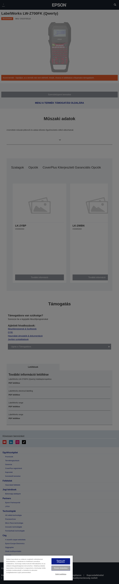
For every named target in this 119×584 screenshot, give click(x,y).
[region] (38, 568)
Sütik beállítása (60, 574)
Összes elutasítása (61, 568)
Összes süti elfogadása (61, 561)
